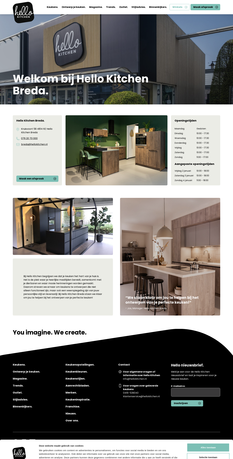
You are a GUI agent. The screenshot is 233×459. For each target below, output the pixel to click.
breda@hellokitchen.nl (34, 144)
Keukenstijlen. (75, 378)
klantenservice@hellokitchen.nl (141, 396)
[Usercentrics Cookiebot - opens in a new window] (19, 453)
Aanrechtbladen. (78, 385)
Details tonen (161, 453)
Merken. (71, 392)
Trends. (111, 7)
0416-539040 (130, 393)
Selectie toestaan (208, 439)
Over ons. (72, 420)
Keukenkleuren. (77, 371)
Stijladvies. (139, 7)
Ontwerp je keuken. (74, 7)
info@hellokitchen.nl (135, 379)
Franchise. (73, 406)
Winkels (177, 7)
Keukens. (52, 7)
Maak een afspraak (31, 178)
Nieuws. (71, 413)
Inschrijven (181, 403)
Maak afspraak (203, 7)
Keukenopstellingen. (80, 364)
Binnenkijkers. (158, 7)
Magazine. (96, 7)
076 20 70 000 (29, 138)
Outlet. (123, 7)
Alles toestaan (208, 430)
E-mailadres (178, 386)
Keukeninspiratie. (78, 399)
